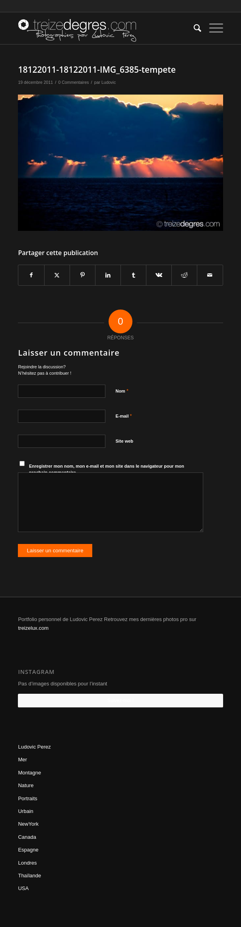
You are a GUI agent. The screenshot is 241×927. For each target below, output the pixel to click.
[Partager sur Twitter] (57, 275)
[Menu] (212, 28)
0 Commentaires (73, 82)
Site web (124, 441)
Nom (121, 391)
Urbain (25, 811)
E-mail (123, 416)
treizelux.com (33, 628)
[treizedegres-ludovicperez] (100, 28)
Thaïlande (29, 876)
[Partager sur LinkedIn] (107, 275)
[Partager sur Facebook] (31, 275)
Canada (27, 837)
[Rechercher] (193, 28)
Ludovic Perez (34, 747)
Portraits (27, 798)
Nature (25, 785)
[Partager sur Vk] (158, 275)
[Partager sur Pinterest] (82, 275)
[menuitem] (193, 28)
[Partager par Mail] (209, 275)
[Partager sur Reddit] (184, 275)
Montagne (29, 773)
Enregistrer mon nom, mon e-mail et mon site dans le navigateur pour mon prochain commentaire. (106, 469)
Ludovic (108, 82)
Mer (22, 760)
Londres (27, 863)
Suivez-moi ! (120, 700)
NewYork (28, 824)
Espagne (28, 850)
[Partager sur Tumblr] (133, 275)
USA (23, 888)
